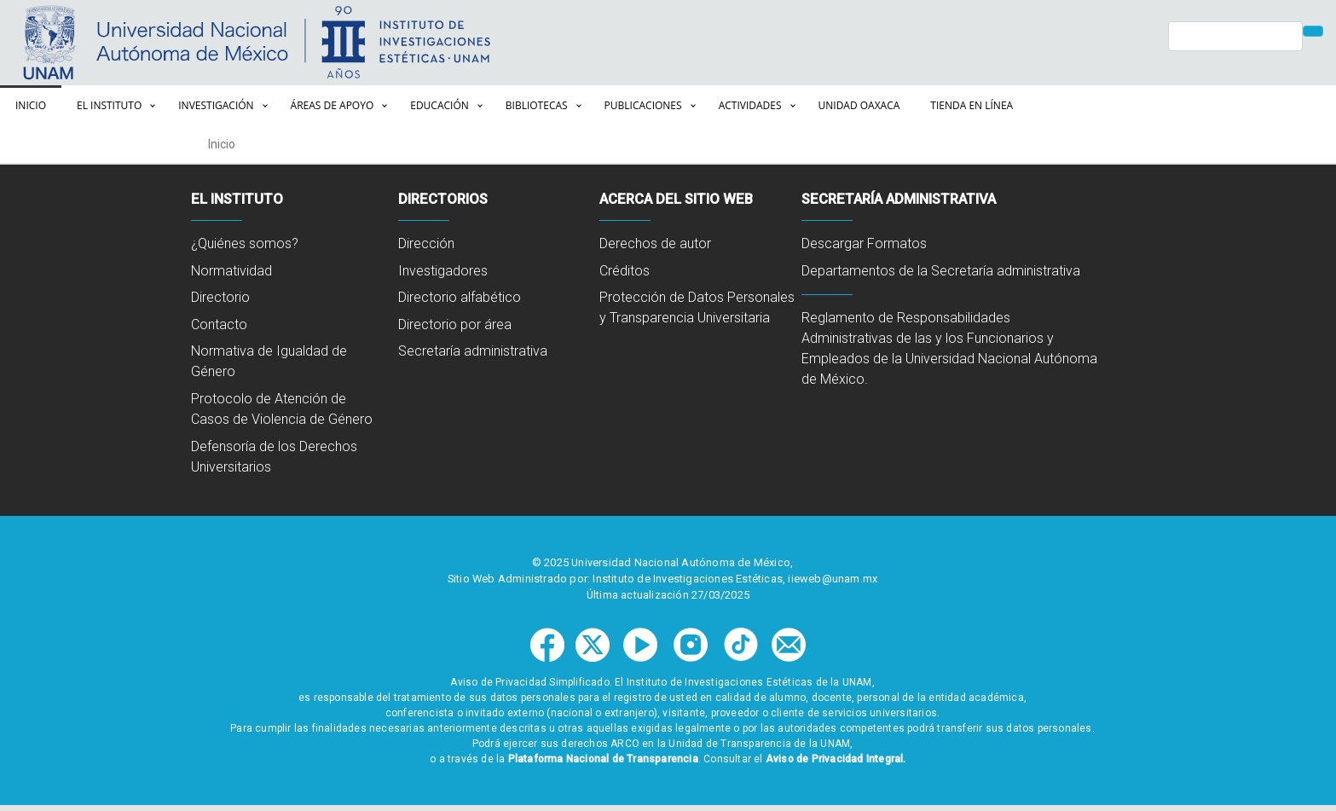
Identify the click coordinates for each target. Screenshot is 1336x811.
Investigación (215, 105)
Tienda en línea (971, 105)
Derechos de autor (655, 243)
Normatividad (231, 271)
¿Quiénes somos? (244, 243)
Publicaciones (643, 105)
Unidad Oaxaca (859, 105)
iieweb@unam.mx (832, 578)
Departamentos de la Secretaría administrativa (940, 271)
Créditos (624, 271)
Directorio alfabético (459, 297)
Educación (439, 105)
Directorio (220, 297)
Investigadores (443, 271)
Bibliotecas (537, 105)
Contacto (219, 324)
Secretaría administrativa (472, 351)
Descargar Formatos (864, 243)
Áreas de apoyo (332, 105)
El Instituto (109, 105)
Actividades (750, 105)
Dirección (426, 243)
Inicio (30, 105)
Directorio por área (455, 324)
